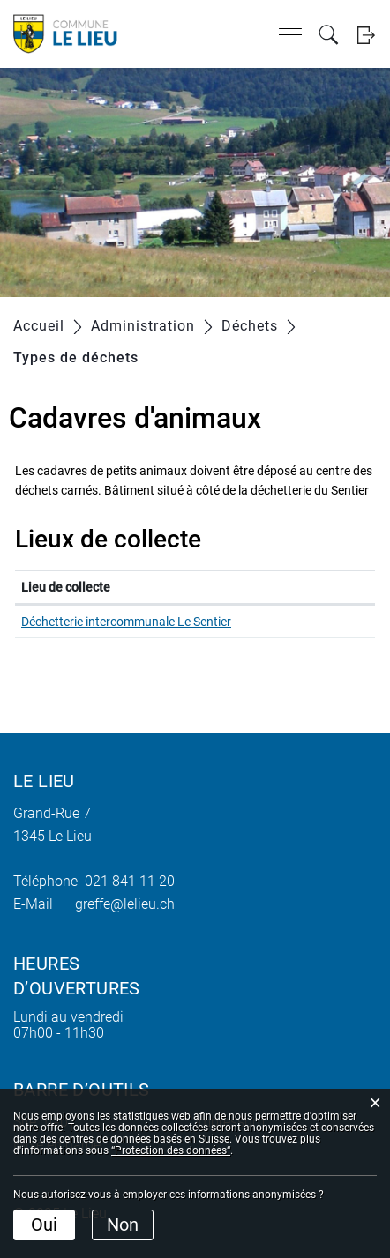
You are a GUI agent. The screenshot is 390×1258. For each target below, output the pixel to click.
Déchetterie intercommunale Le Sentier (126, 621)
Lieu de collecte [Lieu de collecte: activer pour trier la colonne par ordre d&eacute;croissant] (65, 587)
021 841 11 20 (126, 881)
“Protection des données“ (170, 1150)
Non (123, 1224)
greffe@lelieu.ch (125, 904)
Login (366, 35)
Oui (44, 1224)
